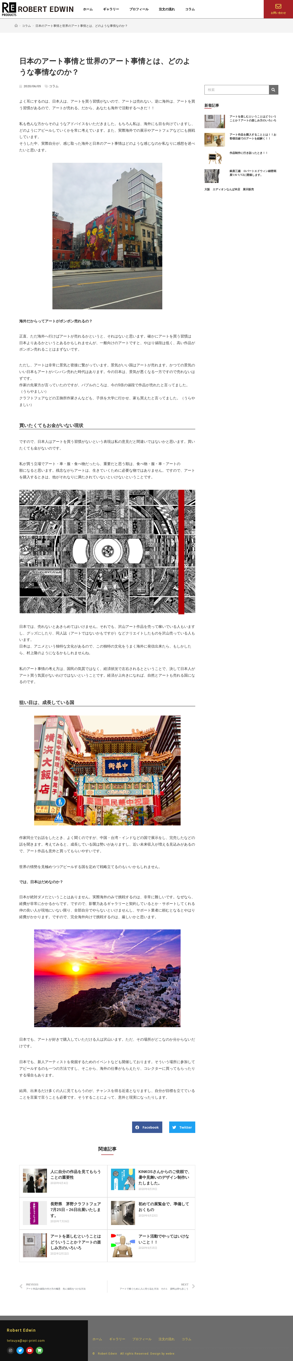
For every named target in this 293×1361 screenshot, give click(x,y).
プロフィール (139, 9)
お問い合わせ (278, 12)
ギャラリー (111, 9)
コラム (190, 9)
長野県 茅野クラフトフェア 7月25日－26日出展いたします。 (76, 1209)
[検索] (273, 89)
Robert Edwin (21, 1330)
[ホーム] (16, 26)
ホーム (88, 9)
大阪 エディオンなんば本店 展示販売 (229, 189)
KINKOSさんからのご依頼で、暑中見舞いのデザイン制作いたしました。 (163, 1177)
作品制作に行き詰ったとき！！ (249, 153)
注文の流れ (167, 9)
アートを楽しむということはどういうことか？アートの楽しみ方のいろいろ (75, 1242)
